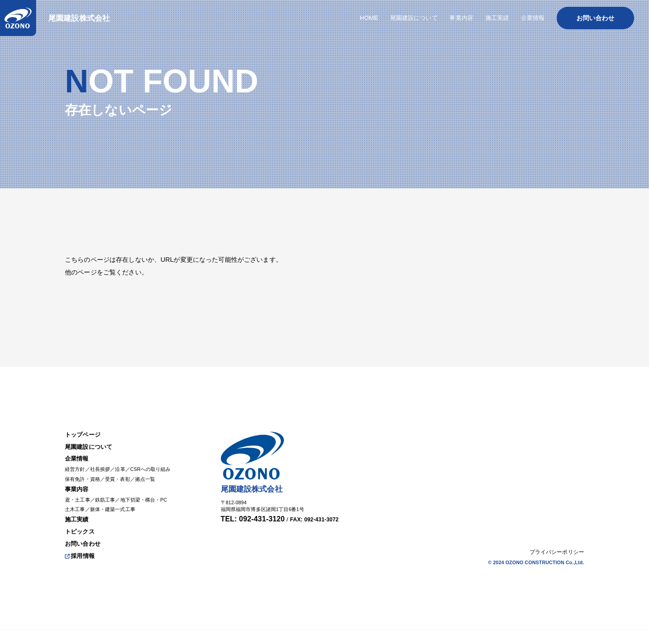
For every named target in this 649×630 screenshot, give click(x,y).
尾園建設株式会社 (83, 19)
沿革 (124, 462)
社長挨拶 (103, 462)
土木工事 (76, 505)
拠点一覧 (153, 472)
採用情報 (81, 555)
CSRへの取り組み (158, 462)
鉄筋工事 (109, 495)
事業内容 (78, 483)
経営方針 (76, 462)
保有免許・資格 (84, 472)
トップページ (84, 425)
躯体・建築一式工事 (117, 505)
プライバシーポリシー (557, 551)
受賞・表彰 (122, 472)
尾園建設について (90, 438)
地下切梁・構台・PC (150, 495)
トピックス (81, 529)
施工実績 (78, 516)
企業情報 (78, 451)
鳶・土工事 (78, 495)
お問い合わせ (84, 542)
